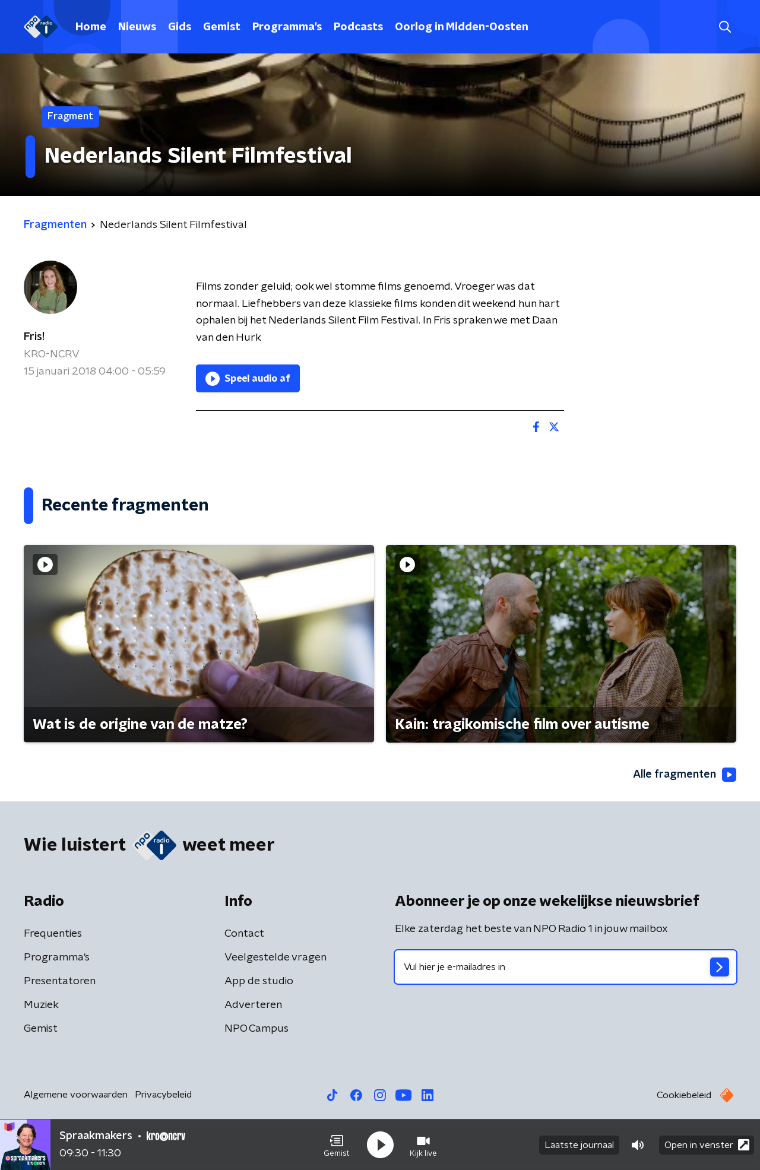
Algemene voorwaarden (76, 1094)
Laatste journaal (579, 1145)
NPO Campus (256, 1028)
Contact (244, 933)
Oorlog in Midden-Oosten (461, 27)
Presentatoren (60, 981)
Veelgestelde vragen (275, 957)
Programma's (287, 27)
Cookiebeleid (684, 1095)
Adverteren (253, 1005)
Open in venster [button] (706, 1144)
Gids (179, 27)
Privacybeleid (163, 1094)
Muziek (41, 1005)
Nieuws (137, 27)
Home (90, 27)
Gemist (221, 27)
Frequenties (53, 933)
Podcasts (358, 27)
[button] (337, 1145)
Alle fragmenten (684, 775)
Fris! (34, 337)
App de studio (258, 981)
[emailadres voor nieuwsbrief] (565, 967)
